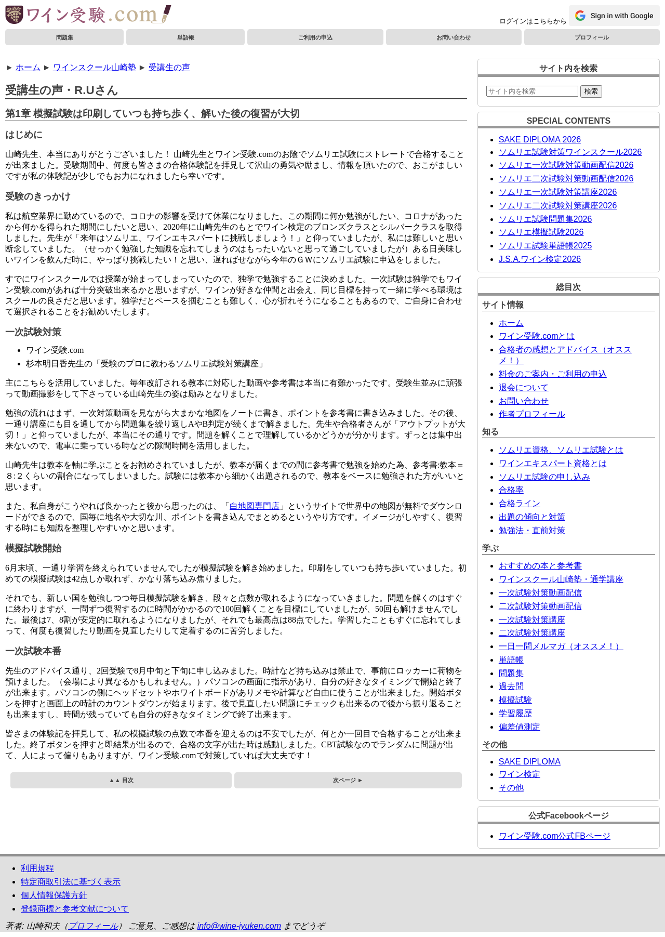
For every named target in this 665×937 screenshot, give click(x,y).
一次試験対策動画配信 (540, 592)
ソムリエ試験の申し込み (544, 476)
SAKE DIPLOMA (530, 761)
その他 (511, 787)
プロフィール (592, 37)
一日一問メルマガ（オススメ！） (561, 646)
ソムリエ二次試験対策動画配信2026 (566, 178)
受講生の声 (169, 67)
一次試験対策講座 (532, 619)
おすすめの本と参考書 (540, 565)
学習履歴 (515, 713)
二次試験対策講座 (532, 632)
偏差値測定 (519, 726)
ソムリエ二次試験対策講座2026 (558, 205)
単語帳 (185, 37)
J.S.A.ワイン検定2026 (540, 259)
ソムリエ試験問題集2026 (545, 219)
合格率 (511, 489)
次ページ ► (348, 780)
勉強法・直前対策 (532, 530)
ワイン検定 (519, 774)
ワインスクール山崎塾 (94, 67)
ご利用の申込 (315, 37)
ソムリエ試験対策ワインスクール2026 (570, 152)
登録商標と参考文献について (75, 908)
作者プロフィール (532, 414)
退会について (524, 387)
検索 (591, 91)
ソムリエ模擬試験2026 (541, 232)
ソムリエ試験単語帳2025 (545, 245)
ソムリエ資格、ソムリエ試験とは (561, 449)
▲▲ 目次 (121, 780)
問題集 (64, 37)
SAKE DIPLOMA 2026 (540, 139)
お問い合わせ (453, 37)
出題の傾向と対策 (532, 516)
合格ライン (519, 503)
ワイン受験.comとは (537, 336)
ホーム (28, 67)
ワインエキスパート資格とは (553, 463)
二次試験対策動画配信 (540, 606)
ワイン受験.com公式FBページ (554, 836)
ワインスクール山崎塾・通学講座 (561, 579)
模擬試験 (515, 699)
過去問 (511, 686)
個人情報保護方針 (54, 895)
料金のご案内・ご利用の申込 (553, 373)
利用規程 (37, 868)
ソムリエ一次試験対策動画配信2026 (566, 165)
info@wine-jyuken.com (239, 925)
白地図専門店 (255, 506)
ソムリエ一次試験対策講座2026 (558, 192)
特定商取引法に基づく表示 (71, 881)
